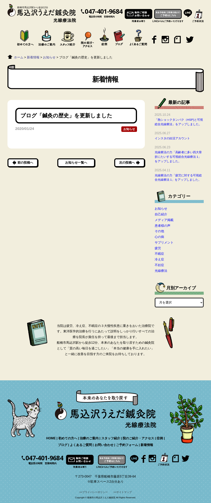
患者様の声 (162, 225)
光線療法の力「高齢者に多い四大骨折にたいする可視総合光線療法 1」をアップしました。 (178, 156)
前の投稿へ (25, 162)
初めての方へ (67, 438)
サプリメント (164, 242)
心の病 (159, 236)
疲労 (158, 248)
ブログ (62, 445)
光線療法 (161, 270)
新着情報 (147, 445)
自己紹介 (161, 214)
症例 (160, 438)
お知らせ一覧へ (76, 162)
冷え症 (159, 259)
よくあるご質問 (81, 445)
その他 (159, 231)
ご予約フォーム (127, 445)
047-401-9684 (103, 11)
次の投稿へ (127, 162)
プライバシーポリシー (95, 492)
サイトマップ (124, 492)
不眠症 (159, 253)
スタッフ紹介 (110, 438)
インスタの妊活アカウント (172, 138)
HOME (51, 438)
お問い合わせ (104, 445)
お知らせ (129, 129)
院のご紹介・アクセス (138, 438)
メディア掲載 (164, 220)
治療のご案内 (89, 438)
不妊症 (159, 265)
